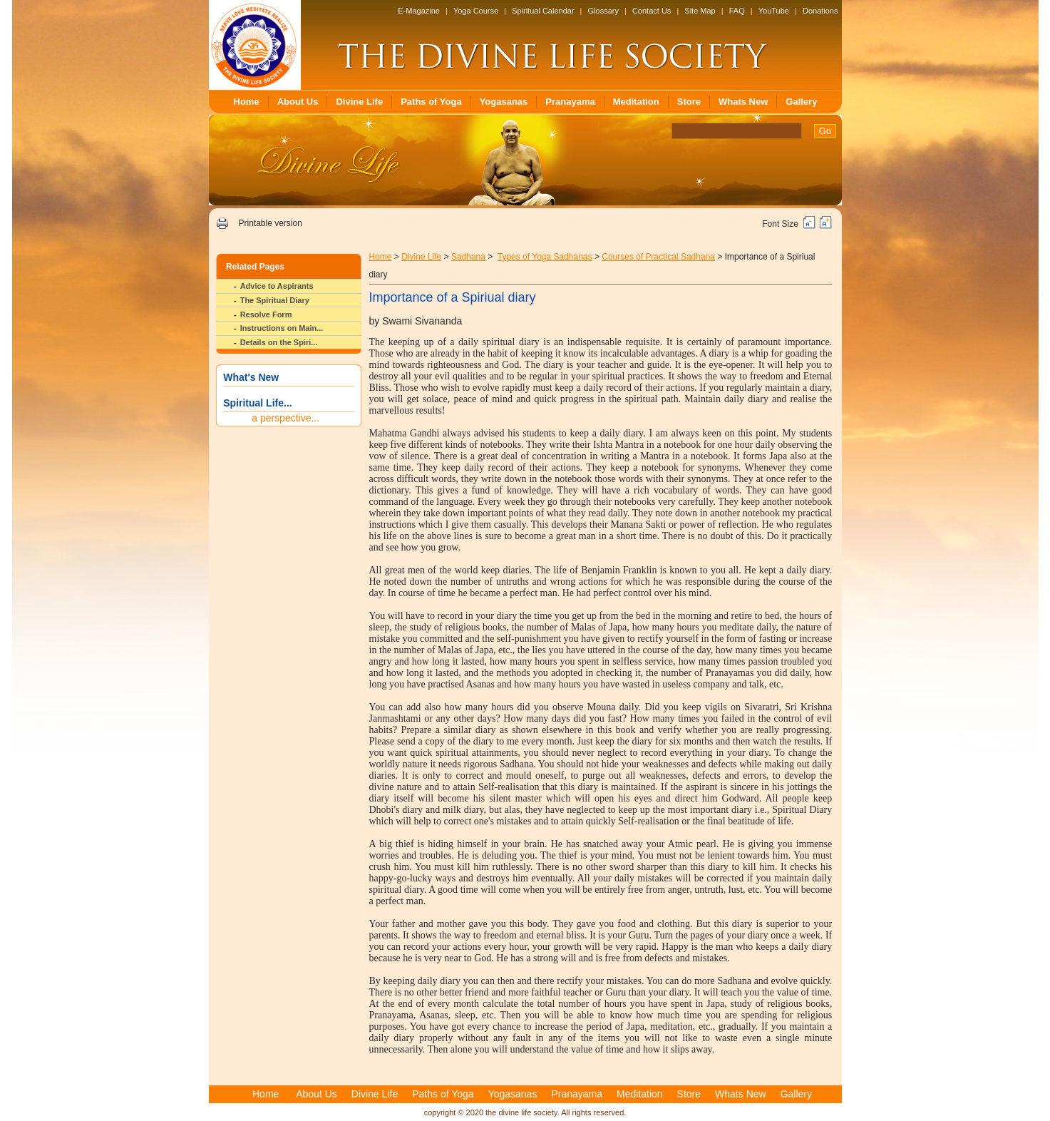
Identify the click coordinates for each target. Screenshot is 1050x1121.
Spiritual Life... (257, 403)
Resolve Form (266, 314)
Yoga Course (475, 10)
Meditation (636, 101)
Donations (820, 10)
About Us (298, 101)
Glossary (603, 10)
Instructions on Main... (282, 328)
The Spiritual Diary (274, 300)
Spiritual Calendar (543, 10)
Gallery (801, 101)
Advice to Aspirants (277, 286)
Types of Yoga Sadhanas (545, 257)
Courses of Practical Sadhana (658, 257)
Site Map (699, 10)
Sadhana (468, 257)
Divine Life (359, 101)
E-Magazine (419, 10)
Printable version (270, 223)
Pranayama (570, 101)
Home (246, 101)
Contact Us (651, 10)
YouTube (773, 10)
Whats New (743, 101)
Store (689, 101)
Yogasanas (504, 101)
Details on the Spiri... (279, 342)
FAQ (737, 10)
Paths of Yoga (431, 101)
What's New (251, 377)
